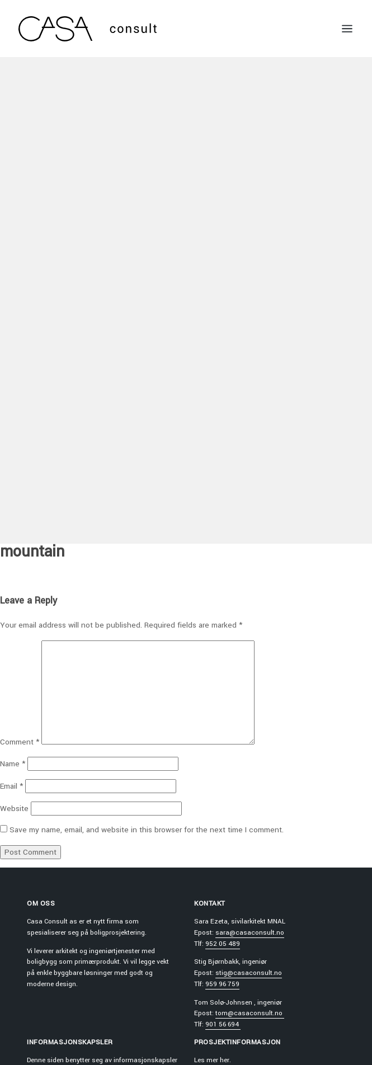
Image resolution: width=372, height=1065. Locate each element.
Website (14, 808)
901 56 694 (223, 1024)
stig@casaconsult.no (248, 973)
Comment (19, 742)
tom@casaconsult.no (249, 1013)
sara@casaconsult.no (249, 932)
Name (12, 763)
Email (11, 786)
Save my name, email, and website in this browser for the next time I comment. (147, 829)
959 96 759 (222, 984)
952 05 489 (222, 944)
